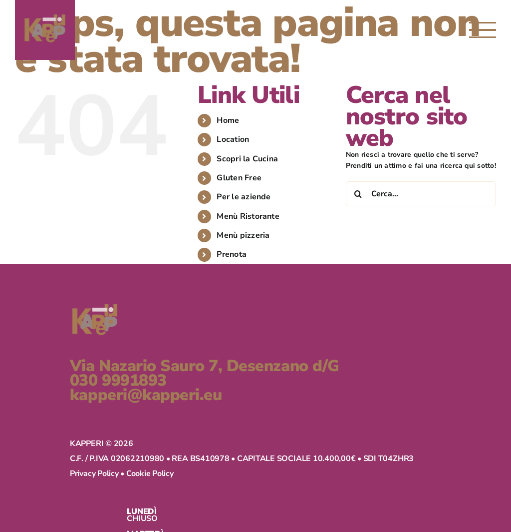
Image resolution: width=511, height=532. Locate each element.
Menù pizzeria (243, 235)
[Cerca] (358, 193)
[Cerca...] (421, 193)
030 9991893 (63, 381)
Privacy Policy (39, 481)
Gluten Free (239, 177)
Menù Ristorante (248, 216)
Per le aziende (243, 196)
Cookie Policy (95, 481)
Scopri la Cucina (247, 158)
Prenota (232, 254)
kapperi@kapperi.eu (91, 395)
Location (233, 139)
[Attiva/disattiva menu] (482, 30)
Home (228, 120)
